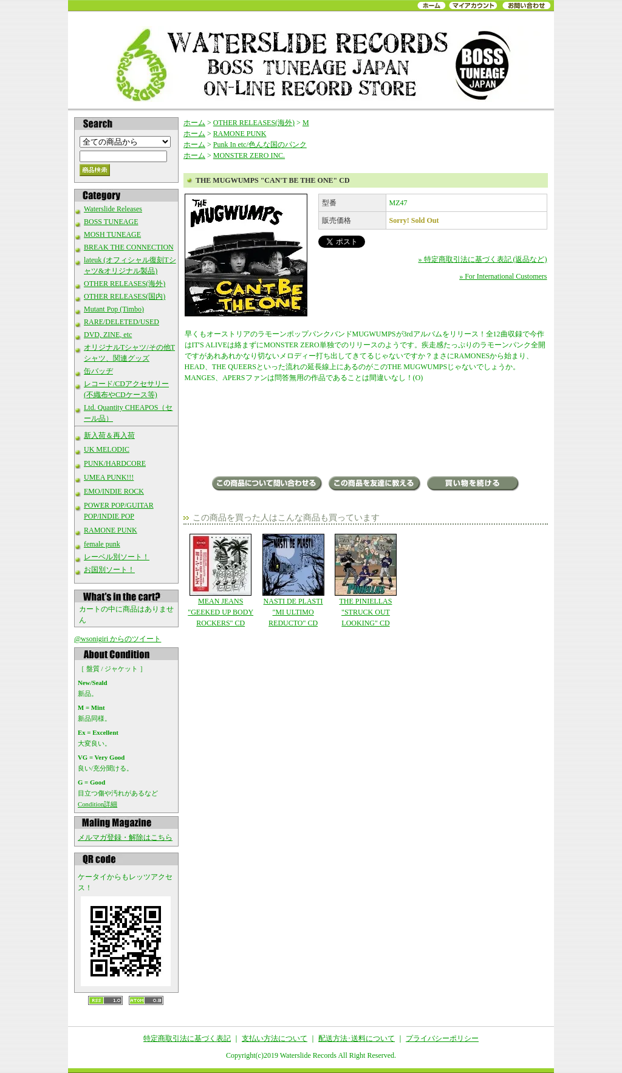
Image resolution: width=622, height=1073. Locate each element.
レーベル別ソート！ (116, 557)
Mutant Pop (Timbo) (114, 309)
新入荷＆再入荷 (109, 435)
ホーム (194, 122)
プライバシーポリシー (442, 1038)
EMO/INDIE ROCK (114, 491)
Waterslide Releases (113, 209)
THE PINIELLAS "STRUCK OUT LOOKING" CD (365, 580)
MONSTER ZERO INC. (249, 155)
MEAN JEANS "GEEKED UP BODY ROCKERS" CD (221, 580)
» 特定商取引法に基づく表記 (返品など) (483, 259)
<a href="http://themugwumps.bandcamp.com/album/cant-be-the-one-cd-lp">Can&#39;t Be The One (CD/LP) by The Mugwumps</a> (366, 430)
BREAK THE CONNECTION (129, 247)
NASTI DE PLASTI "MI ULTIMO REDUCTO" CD (293, 580)
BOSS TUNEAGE (111, 221)
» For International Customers (503, 276)
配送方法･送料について (356, 1038)
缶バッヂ (98, 371)
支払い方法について (274, 1038)
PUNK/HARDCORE (115, 463)
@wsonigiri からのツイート (117, 639)
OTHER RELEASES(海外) (124, 283)
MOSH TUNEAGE (112, 234)
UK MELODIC (106, 449)
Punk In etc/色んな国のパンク (260, 144)
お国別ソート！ (109, 569)
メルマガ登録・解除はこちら (125, 837)
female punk (102, 544)
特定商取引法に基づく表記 (187, 1038)
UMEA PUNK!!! (109, 477)
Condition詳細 (97, 804)
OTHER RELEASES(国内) (124, 296)
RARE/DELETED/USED (121, 322)
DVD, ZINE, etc (108, 334)
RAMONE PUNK (110, 530)
